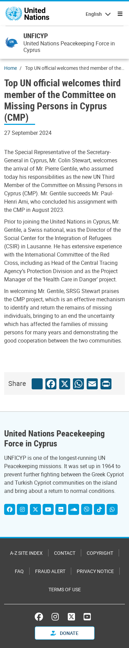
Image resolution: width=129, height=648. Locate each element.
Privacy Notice (95, 571)
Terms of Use (65, 589)
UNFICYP (35, 35)
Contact (64, 553)
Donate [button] (64, 633)
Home (10, 68)
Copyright (100, 553)
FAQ (19, 571)
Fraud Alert (50, 571)
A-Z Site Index (26, 553)
